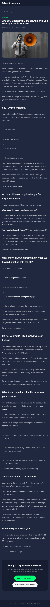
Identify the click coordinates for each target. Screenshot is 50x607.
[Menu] (46, 3)
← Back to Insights (8, 12)
